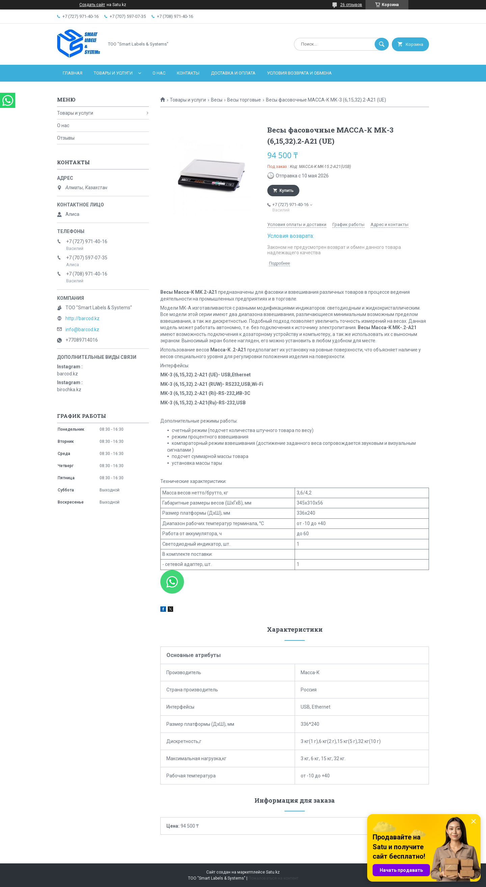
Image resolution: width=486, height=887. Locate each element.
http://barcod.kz (82, 318)
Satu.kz (273, 872)
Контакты (188, 73)
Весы (216, 100)
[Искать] (382, 44)
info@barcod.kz (82, 329)
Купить (286, 190)
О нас (159, 73)
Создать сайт (92, 4)
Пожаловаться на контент (273, 878)
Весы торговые (244, 100)
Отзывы (66, 138)
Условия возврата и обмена (299, 73)
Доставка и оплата (233, 73)
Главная (72, 73)
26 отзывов (351, 4)
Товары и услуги (113, 73)
